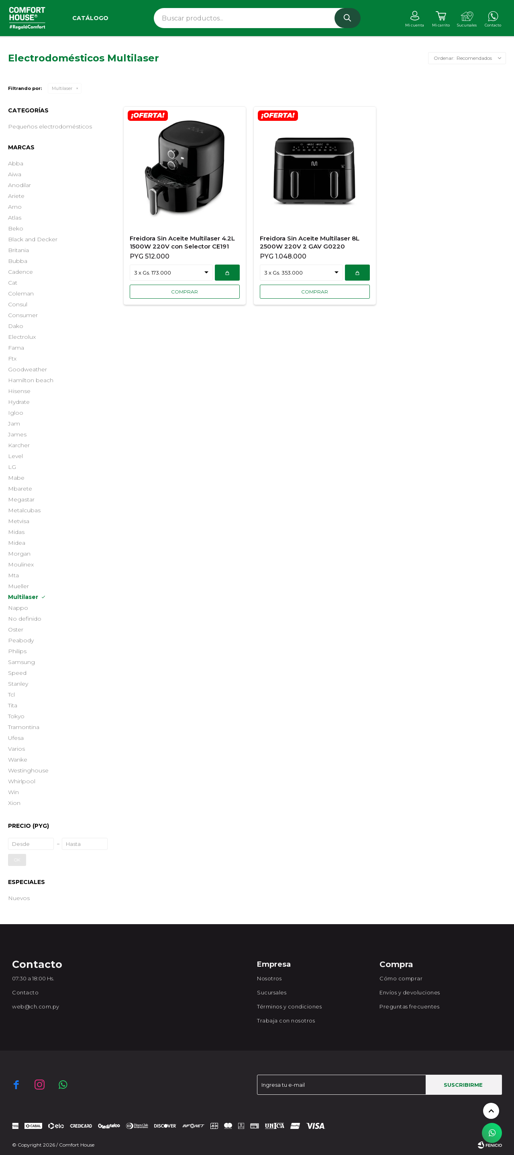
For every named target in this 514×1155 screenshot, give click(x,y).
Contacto (25, 992)
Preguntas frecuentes (409, 1006)
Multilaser (62, 88)
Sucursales (271, 992)
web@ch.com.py (35, 1006)
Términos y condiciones (289, 1006)
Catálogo (90, 18)
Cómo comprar (400, 978)
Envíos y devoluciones (409, 992)
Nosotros (269, 978)
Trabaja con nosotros (286, 1020)
